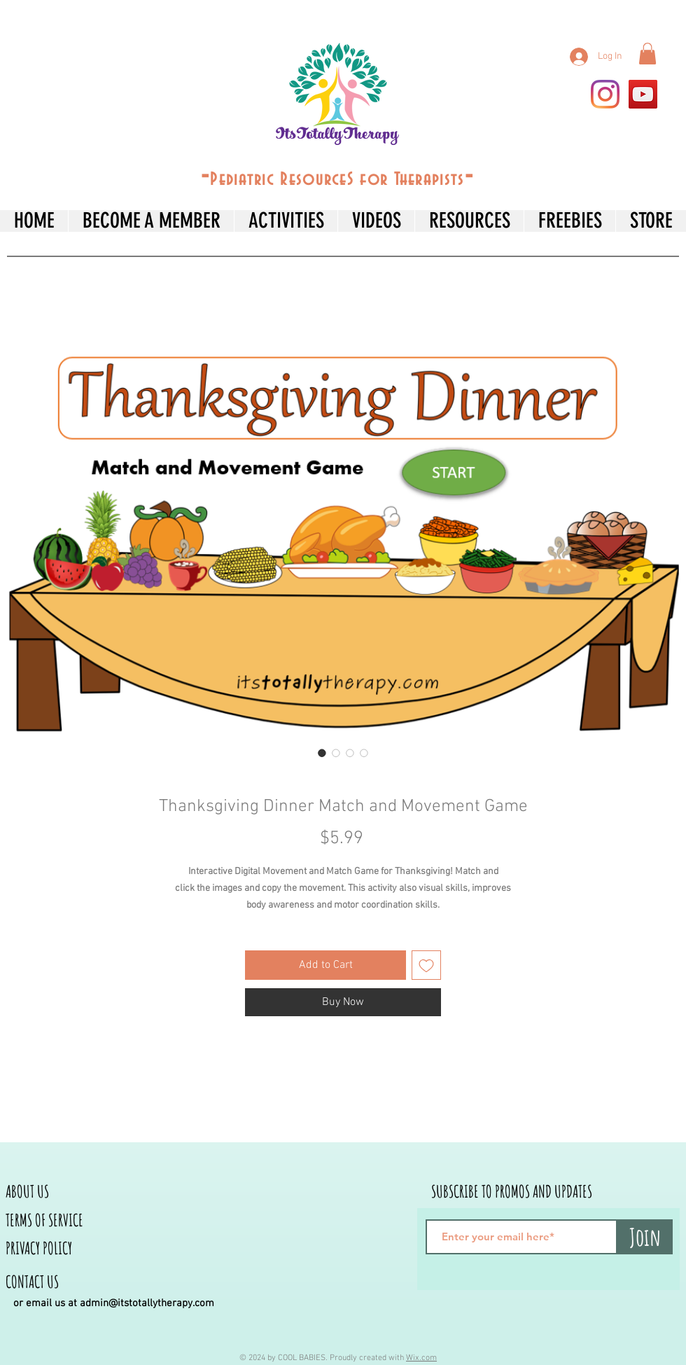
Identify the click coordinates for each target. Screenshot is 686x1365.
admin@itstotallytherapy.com (147, 1303)
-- (337, 176)
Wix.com (421, 1358)
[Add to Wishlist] (426, 965)
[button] (647, 53)
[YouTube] (643, 94)
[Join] (645, 1236)
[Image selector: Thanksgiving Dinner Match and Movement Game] (322, 753)
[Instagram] (605, 94)
